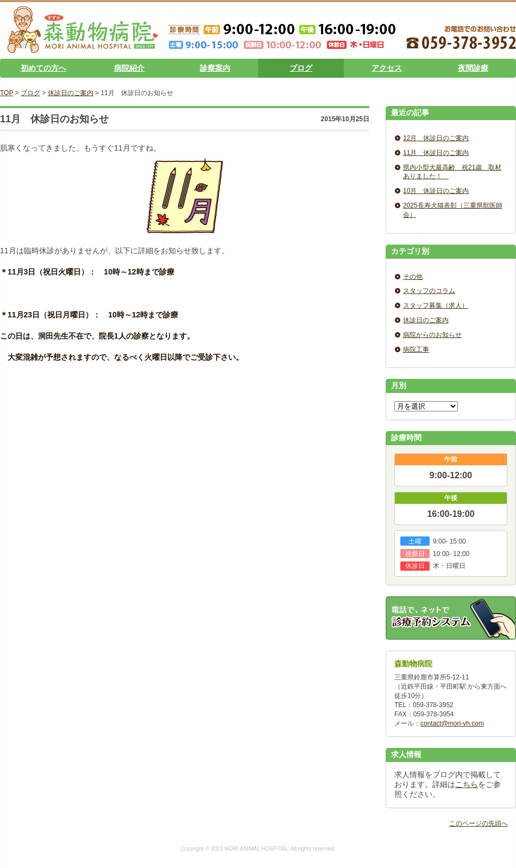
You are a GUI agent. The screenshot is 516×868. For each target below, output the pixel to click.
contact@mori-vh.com (452, 723)
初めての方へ (43, 68)
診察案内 (215, 68)
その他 (413, 276)
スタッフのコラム (429, 291)
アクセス (387, 68)
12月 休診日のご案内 (436, 138)
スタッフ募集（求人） (435, 305)
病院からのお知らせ (432, 335)
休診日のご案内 (70, 93)
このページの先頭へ (478, 823)
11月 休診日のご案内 (436, 153)
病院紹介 (129, 68)
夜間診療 (473, 68)
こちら (466, 784)
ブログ (301, 68)
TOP (6, 93)
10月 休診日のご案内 (436, 191)
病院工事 (416, 349)
